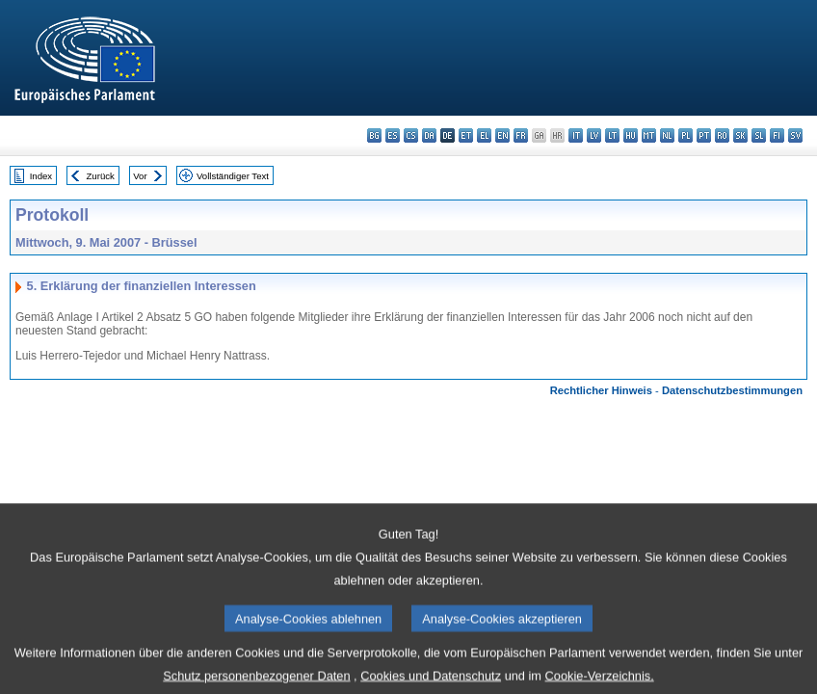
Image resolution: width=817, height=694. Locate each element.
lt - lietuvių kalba (612, 135)
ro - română (722, 135)
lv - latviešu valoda (594, 135)
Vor (139, 176)
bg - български (374, 135)
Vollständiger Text (233, 176)
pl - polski (685, 135)
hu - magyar (630, 135)
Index (41, 176)
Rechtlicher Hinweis (601, 390)
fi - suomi (777, 135)
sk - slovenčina (740, 135)
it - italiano (575, 135)
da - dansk (429, 135)
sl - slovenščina (758, 135)
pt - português (704, 135)
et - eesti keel (466, 135)
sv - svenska (795, 135)
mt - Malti (649, 135)
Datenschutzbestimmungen (732, 390)
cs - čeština (411, 135)
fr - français (521, 135)
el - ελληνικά (484, 135)
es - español (392, 135)
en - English (502, 135)
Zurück (101, 176)
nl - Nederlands (667, 135)
